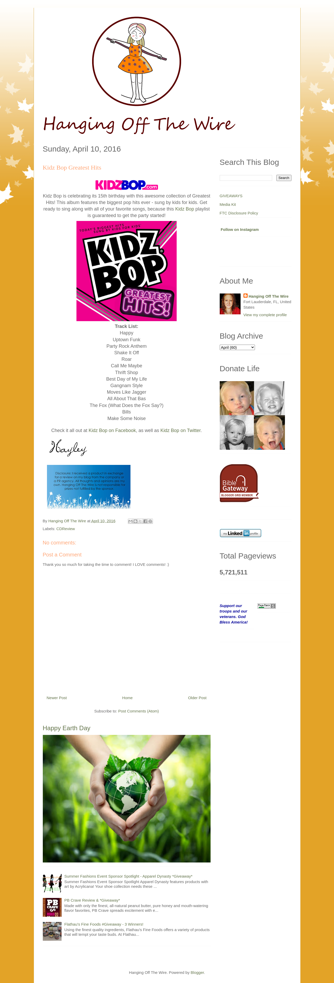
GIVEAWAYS (231, 196)
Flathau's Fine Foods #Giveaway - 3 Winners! (104, 924)
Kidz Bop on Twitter (180, 430)
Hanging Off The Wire (269, 296)
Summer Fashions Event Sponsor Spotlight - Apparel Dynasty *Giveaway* (128, 876)
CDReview (65, 528)
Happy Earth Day (67, 728)
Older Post (197, 698)
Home (127, 698)
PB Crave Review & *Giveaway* (92, 900)
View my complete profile (265, 315)
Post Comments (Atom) (138, 711)
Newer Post (57, 698)
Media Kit (228, 204)
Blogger (197, 972)
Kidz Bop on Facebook (112, 430)
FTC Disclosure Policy (239, 213)
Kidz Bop (184, 209)
